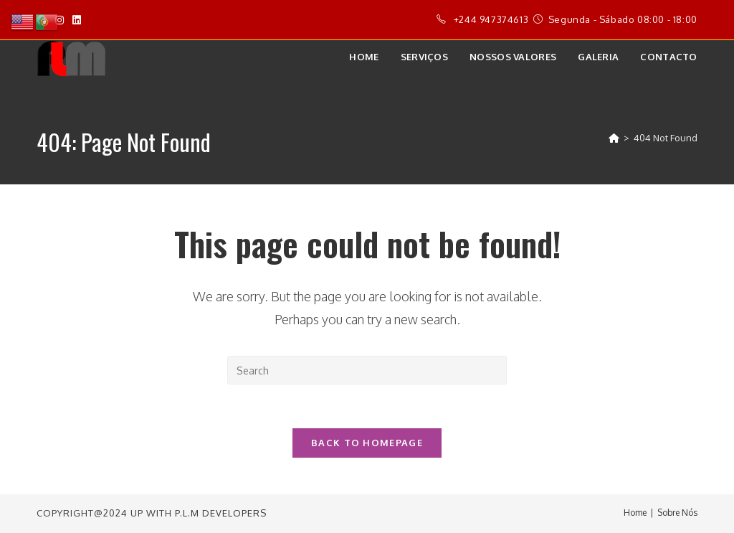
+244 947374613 (491, 19)
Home (635, 512)
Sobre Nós (677, 512)
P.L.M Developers (221, 513)
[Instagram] (59, 20)
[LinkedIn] (76, 20)
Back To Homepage (367, 442)
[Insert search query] (367, 370)
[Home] (614, 137)
